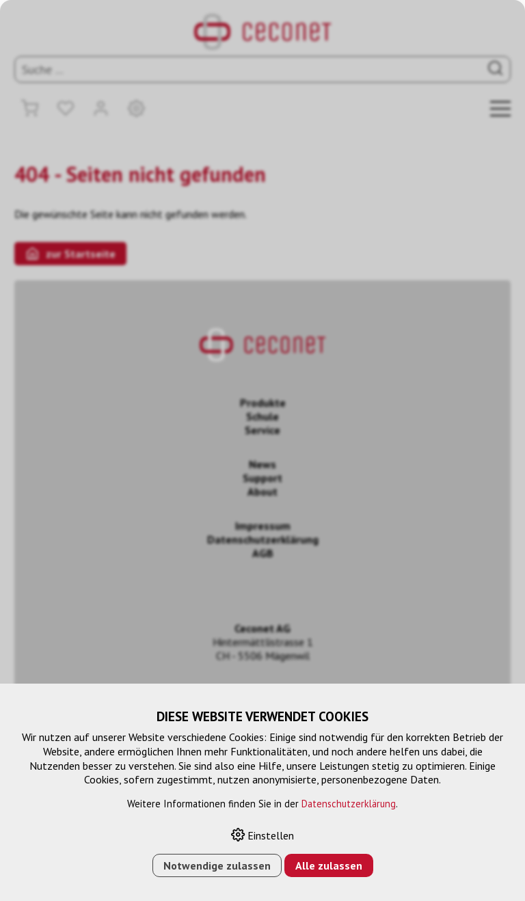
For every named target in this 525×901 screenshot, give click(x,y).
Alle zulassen (328, 865)
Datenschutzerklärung (348, 803)
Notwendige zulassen (217, 865)
